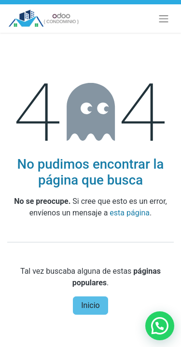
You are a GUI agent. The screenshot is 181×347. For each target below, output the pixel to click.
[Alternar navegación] (163, 18)
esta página (130, 212)
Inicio (90, 305)
